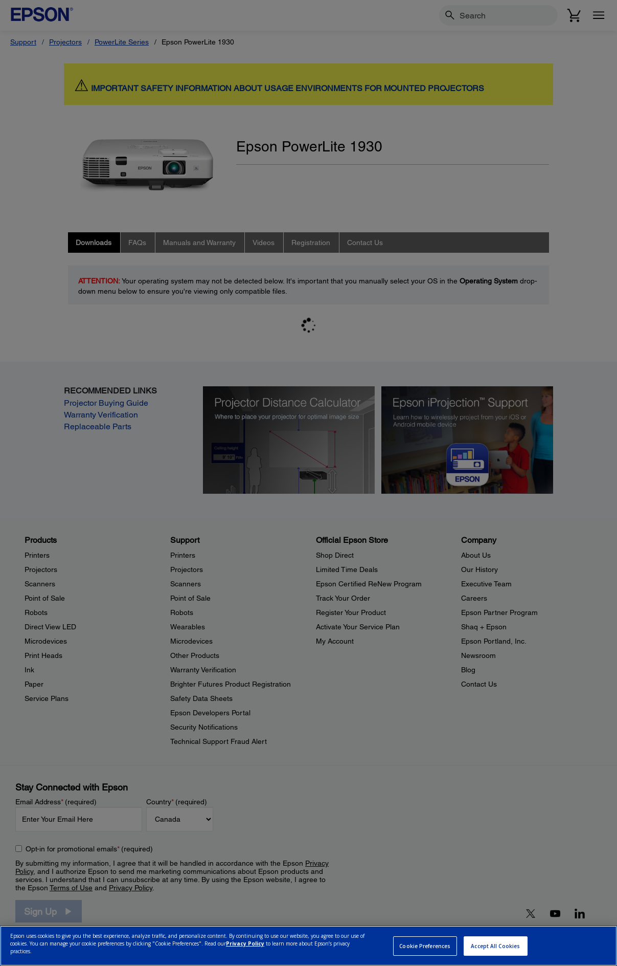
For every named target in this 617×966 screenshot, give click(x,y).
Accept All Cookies (495, 946)
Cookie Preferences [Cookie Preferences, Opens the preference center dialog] (424, 946)
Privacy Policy (245, 943)
